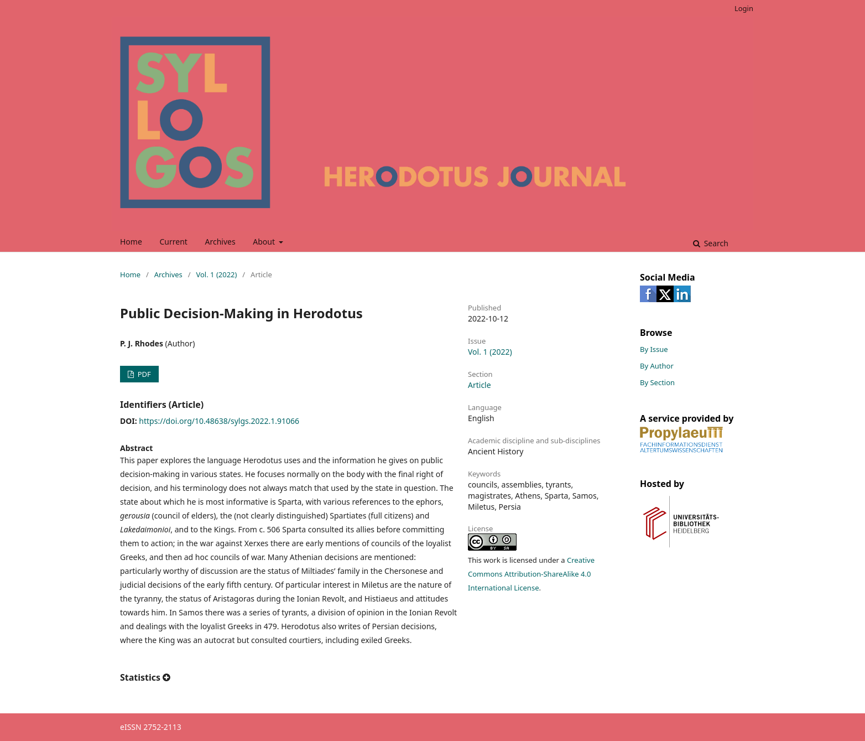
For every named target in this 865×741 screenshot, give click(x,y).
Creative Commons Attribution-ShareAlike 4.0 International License (531, 574)
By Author (657, 366)
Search (715, 243)
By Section (657, 382)
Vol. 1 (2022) (216, 274)
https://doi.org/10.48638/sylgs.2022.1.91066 (219, 421)
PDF (143, 374)
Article (479, 385)
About (265, 241)
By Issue (654, 349)
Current (173, 241)
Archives (220, 241)
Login (743, 8)
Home (131, 241)
